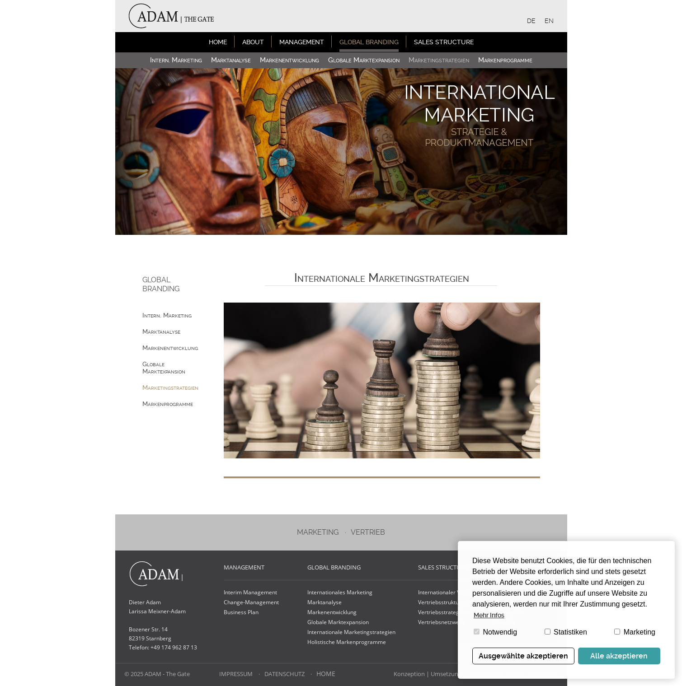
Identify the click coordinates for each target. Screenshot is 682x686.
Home (218, 42)
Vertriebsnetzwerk (441, 622)
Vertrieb (368, 532)
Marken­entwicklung (289, 60)
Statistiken (566, 632)
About (253, 42)
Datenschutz (284, 674)
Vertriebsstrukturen (442, 602)
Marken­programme (505, 60)
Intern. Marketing (176, 60)
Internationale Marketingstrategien (351, 632)
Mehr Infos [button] (489, 615)
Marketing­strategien (439, 60)
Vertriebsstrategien (442, 612)
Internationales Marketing (339, 592)
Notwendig (495, 632)
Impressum (236, 674)
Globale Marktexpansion (364, 60)
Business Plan (241, 612)
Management (301, 42)
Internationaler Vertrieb (447, 592)
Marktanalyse (231, 60)
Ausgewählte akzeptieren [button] (523, 656)
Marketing (634, 632)
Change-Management (251, 602)
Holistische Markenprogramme (346, 642)
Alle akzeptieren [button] (619, 656)
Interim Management (250, 592)
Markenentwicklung (332, 612)
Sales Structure (444, 42)
